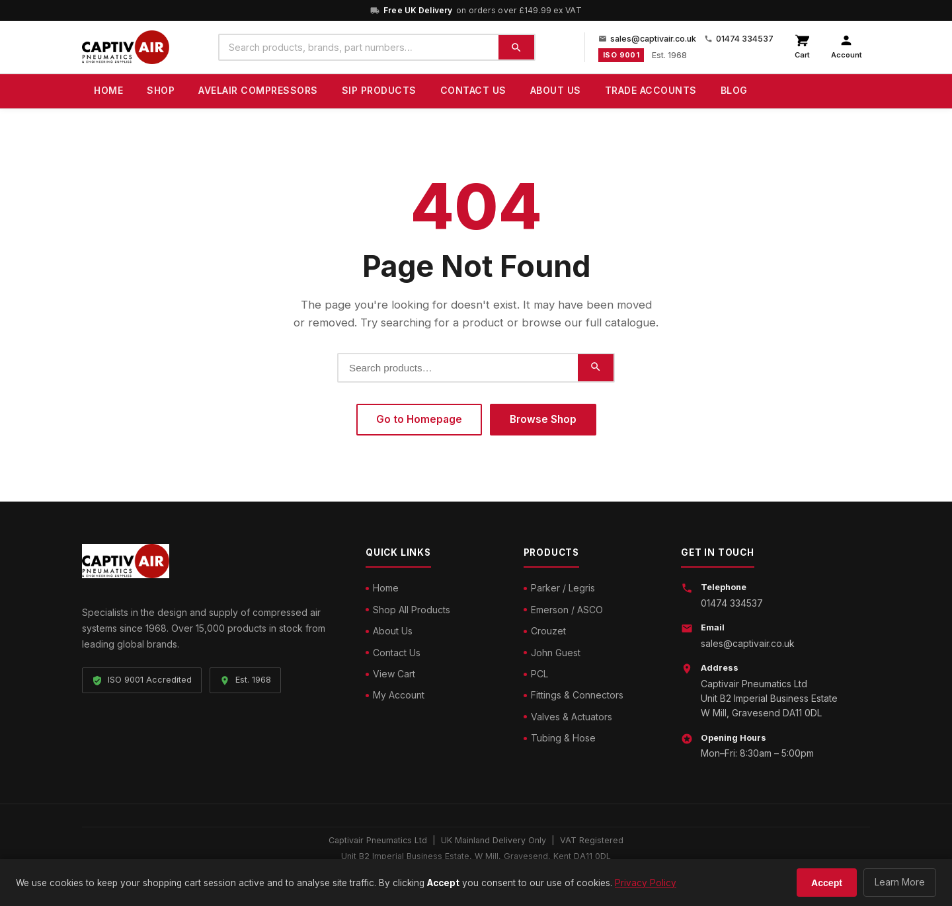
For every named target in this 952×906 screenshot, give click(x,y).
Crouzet (548, 630)
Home (108, 90)
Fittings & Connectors (577, 694)
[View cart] (802, 47)
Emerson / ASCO (567, 609)
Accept (826, 883)
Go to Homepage (419, 419)
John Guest (555, 652)
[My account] (846, 47)
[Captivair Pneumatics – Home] (125, 47)
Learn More (900, 881)
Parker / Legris (563, 587)
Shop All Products (411, 609)
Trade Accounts (651, 90)
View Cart (394, 673)
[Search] (516, 47)
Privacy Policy (645, 883)
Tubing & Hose (563, 737)
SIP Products (379, 90)
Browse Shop (543, 419)
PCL (539, 673)
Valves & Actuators (571, 716)
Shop (161, 90)
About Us (555, 90)
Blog (734, 90)
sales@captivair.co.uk (647, 39)
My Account (398, 694)
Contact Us (473, 90)
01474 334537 (739, 39)
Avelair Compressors (258, 90)
